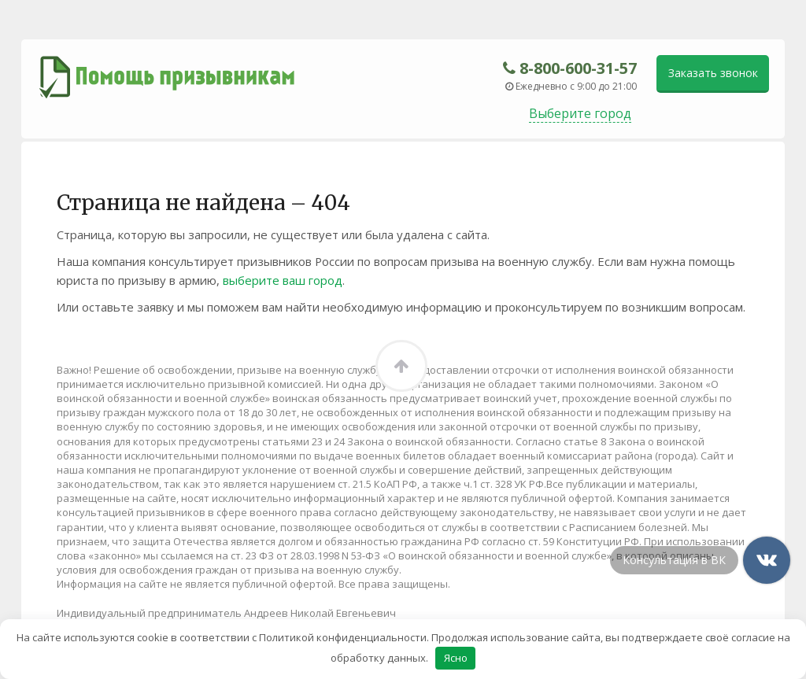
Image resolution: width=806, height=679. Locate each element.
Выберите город (580, 113)
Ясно (456, 658)
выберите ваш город (282, 280)
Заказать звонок (713, 72)
